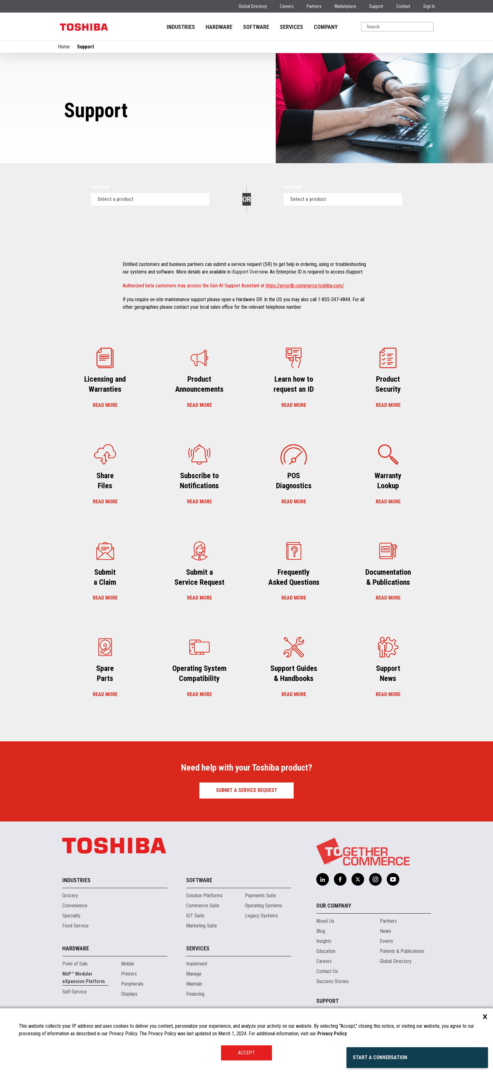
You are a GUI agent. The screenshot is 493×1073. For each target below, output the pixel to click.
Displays (129, 994)
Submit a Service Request (246, 790)
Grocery (70, 896)
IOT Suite (195, 916)
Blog (320, 931)
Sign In (429, 6)
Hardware (100, 187)
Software (293, 187)
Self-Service (74, 992)
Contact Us (327, 971)
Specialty (71, 916)
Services (197, 948)
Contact (403, 6)
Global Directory (253, 6)
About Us (325, 921)
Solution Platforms (204, 896)
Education (325, 951)
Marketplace (345, 6)
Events (386, 941)
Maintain (194, 984)
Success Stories (332, 981)
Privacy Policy (332, 1034)
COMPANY (326, 27)
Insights (323, 941)
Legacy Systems (261, 916)
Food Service (75, 926)
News (385, 931)
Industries (76, 880)
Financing (195, 994)
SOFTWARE (256, 27)
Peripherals (132, 984)
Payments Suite (260, 896)
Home (64, 47)
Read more (105, 405)
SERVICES (291, 27)
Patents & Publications (402, 951)
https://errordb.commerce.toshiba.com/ (305, 286)
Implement (196, 964)
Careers (287, 6)
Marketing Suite (201, 926)
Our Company (333, 905)
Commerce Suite (202, 906)
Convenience (74, 906)
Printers (129, 974)
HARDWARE (219, 27)
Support (376, 6)
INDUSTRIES (181, 27)
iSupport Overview (250, 272)
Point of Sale (75, 964)
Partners (314, 6)
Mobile (127, 964)
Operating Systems (263, 906)
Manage (194, 974)
